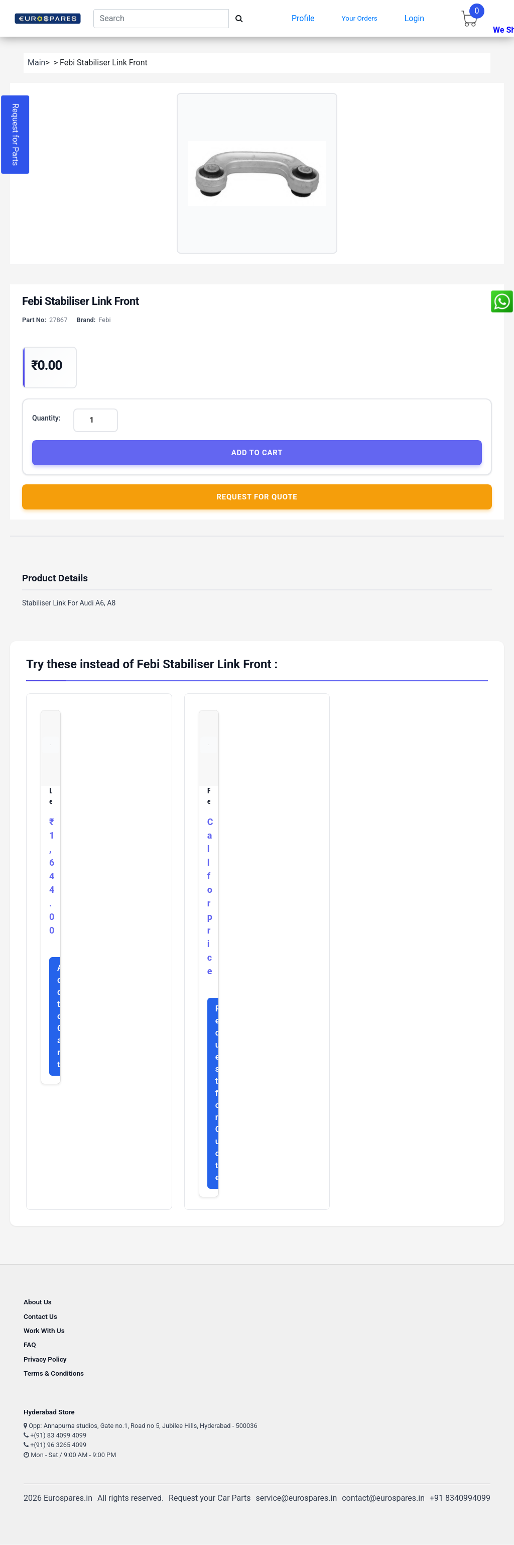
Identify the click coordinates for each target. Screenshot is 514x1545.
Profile (303, 18)
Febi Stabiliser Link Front (208, 797)
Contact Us (40, 1317)
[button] (257, 173)
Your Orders (359, 18)
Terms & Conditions (54, 1374)
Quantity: (46, 418)
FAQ (30, 1345)
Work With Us (44, 1331)
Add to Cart (257, 452)
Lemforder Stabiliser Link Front (50, 797)
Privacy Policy (45, 1360)
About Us (38, 1302)
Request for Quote (257, 496)
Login (414, 18)
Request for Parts (15, 135)
